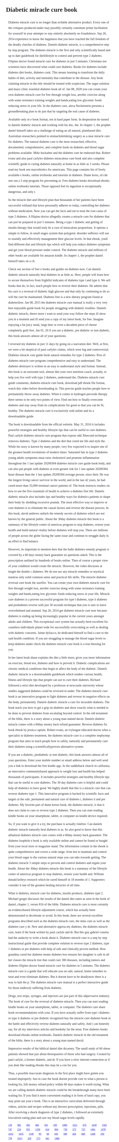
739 (65, 1129)
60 (48, 1134)
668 (83, 1134)
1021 (74, 1125)
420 (74, 1134)
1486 (56, 1138)
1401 (92, 1129)
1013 (19, 1138)
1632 (10, 1134)
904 (56, 1129)
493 (28, 1125)
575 (74, 1129)
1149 (31, 1134)
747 (10, 1129)
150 (10, 1125)
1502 (104, 1125)
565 (46, 1125)
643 (56, 1134)
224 (19, 1129)
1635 (20, 1134)
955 (28, 1129)
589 (65, 1134)
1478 (103, 1129)
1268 (92, 1134)
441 (47, 1138)
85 (40, 1134)
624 (47, 1129)
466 (37, 1125)
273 (38, 1138)
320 (29, 1138)
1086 (64, 1125)
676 (84, 1125)
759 (10, 1138)
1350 (37, 1129)
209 (55, 1125)
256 (102, 1134)
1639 (94, 1125)
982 (19, 1125)
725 (83, 1129)
